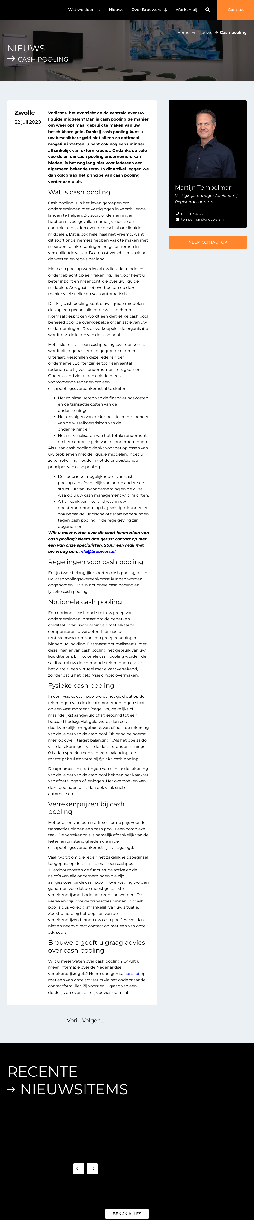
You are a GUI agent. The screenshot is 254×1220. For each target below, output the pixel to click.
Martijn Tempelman (204, 187)
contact (132, 973)
